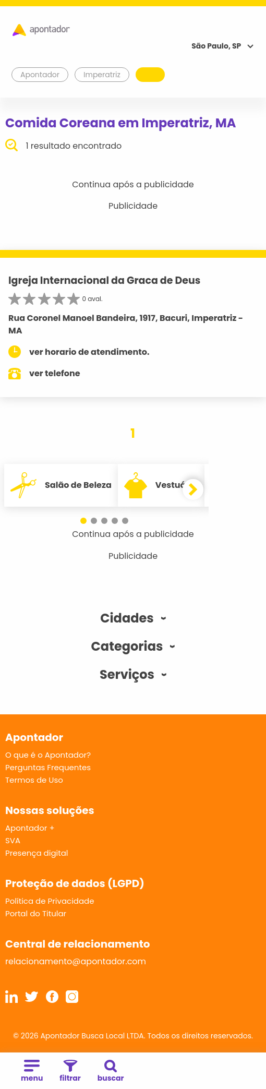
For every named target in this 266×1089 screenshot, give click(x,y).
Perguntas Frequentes (48, 767)
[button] (83, 521)
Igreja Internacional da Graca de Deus (104, 280)
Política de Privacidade (49, 900)
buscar (111, 1071)
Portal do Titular (35, 913)
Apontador (40, 74)
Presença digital (36, 852)
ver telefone (54, 373)
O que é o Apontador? (48, 754)
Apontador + (30, 827)
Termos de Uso (34, 779)
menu (32, 1071)
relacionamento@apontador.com (75, 961)
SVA (12, 840)
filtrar (69, 1071)
